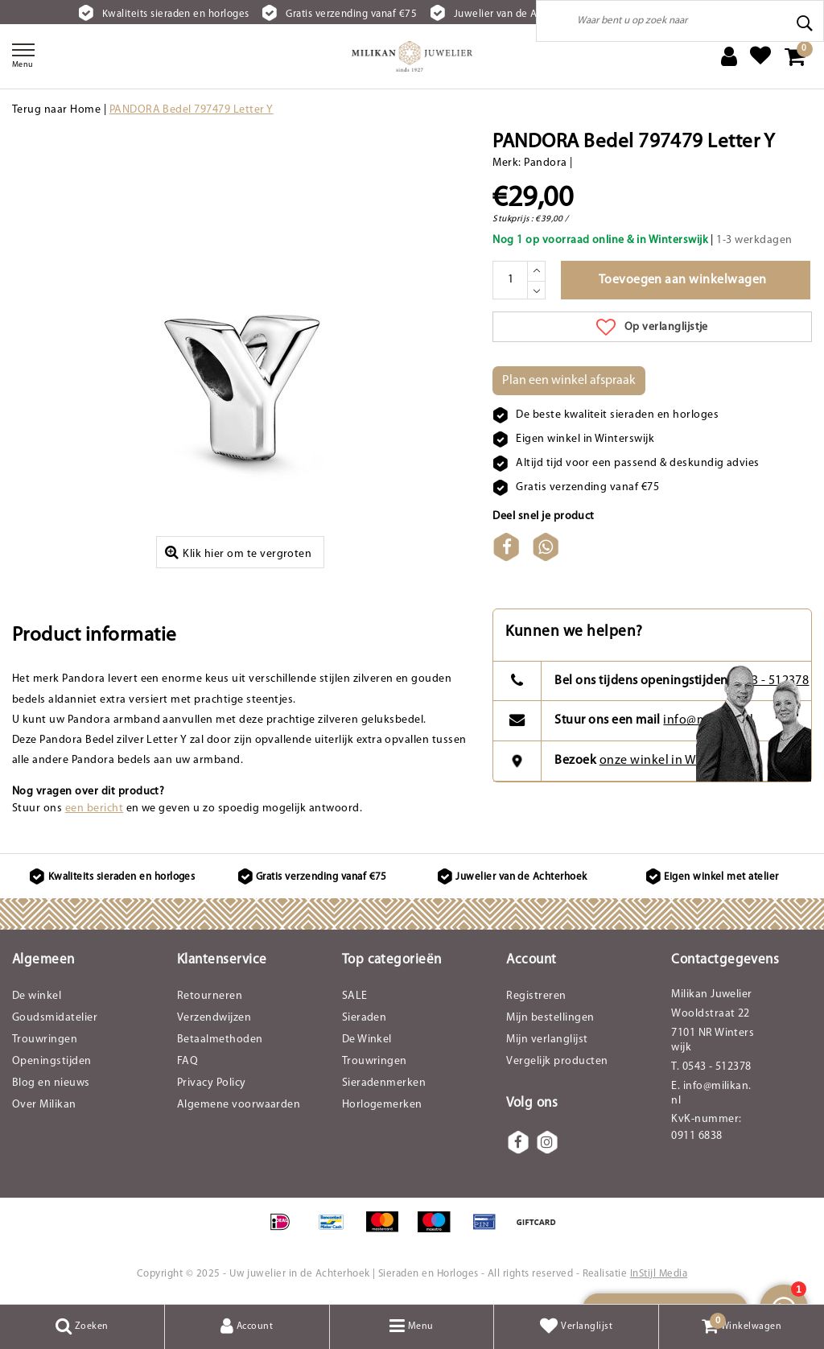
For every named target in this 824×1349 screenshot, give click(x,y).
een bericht (94, 808)
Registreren (536, 996)
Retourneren (209, 996)
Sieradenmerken (384, 1083)
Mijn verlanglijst (546, 1039)
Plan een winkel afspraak (569, 380)
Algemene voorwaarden (239, 1105)
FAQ (187, 1061)
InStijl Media (658, 1274)
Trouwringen (44, 1039)
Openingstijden (52, 1061)
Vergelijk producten (557, 1061)
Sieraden (364, 1018)
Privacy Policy (211, 1083)
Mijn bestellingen (550, 1018)
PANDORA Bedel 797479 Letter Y (191, 110)
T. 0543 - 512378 (711, 1067)
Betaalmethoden (220, 1039)
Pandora (545, 163)
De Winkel (367, 1039)
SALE (355, 996)
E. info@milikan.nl (711, 1093)
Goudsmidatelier (54, 1018)
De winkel (36, 996)
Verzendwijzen (214, 1018)
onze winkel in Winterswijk (675, 760)
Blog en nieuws (51, 1083)
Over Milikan (44, 1105)
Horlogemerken (382, 1105)
